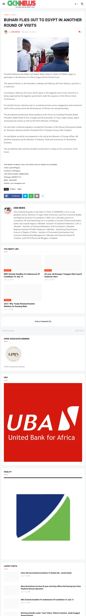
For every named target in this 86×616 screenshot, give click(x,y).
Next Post (79, 331)
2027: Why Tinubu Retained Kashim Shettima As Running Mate (19, 305)
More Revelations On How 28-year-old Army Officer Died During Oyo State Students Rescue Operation (51, 587)
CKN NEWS (19, 208)
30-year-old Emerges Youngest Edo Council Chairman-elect (63, 275)
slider (19, 189)
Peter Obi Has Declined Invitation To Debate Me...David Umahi (46, 573)
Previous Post (8, 331)
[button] (3, 4)
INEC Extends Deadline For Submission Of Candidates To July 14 (22, 275)
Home (6, 15)
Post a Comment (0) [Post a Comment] (43, 321)
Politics (14, 15)
